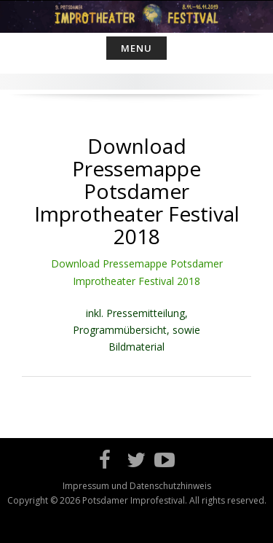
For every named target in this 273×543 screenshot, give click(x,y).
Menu (136, 48)
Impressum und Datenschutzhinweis (137, 486)
